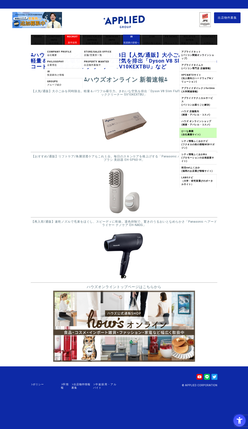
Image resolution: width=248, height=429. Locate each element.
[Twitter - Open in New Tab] (214, 378)
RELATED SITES (189, 40)
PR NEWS (170, 40)
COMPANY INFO (54, 40)
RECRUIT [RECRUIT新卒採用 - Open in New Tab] (72, 39)
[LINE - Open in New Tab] (207, 378)
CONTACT (208, 40)
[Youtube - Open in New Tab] (199, 378)
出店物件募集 (227, 17)
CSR (152, 40)
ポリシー (38, 384)
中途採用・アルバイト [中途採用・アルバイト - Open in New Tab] (102, 384)
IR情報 (53, 384)
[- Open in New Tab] (124, 148)
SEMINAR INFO (111, 40)
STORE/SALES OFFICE (92, 40)
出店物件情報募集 (72, 384)
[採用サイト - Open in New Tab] (37, 26)
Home (38, 40)
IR (131, 39)
